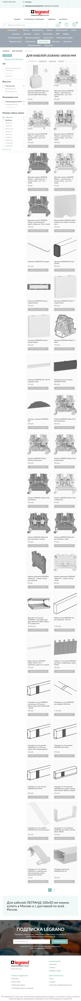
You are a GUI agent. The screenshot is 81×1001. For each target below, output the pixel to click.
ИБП (57, 34)
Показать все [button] (7, 149)
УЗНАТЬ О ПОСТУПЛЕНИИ (38, 103)
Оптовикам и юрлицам (34, 19)
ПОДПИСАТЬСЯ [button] (59, 941)
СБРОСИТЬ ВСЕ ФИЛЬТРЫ (13, 59)
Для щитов (67, 41)
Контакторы (47, 34)
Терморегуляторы (15, 38)
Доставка (53, 964)
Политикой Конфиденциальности (51, 946)
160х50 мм (9, 140)
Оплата (52, 967)
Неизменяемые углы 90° (13, 101)
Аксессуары (48, 45)
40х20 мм (8, 120)
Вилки (37, 34)
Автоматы (16, 34)
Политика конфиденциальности (61, 985)
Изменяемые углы (11, 104)
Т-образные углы (11, 107)
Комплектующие (34, 45)
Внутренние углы (11, 91)
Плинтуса (8, 76)
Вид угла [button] (7, 82)
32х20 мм (8, 126)
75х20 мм (8, 137)
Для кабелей (44, 41)
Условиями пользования (38, 948)
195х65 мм (9, 143)
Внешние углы (10, 89)
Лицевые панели (15, 41)
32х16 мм (8, 123)
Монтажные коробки (65, 38)
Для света (56, 41)
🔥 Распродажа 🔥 (12, 30)
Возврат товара (55, 971)
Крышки (8, 73)
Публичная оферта (18, 985)
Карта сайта (16, 982)
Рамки (73, 30)
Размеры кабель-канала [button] (13, 113)
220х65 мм (9, 146)
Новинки (51, 19)
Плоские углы (10, 86)
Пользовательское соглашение (22, 988)
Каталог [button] (17, 19)
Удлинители (48, 38)
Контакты (63, 19)
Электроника (30, 41)
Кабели (49, 30)
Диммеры (27, 34)
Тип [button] (4, 64)
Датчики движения (32, 38)
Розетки (26, 30)
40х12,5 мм (9, 129)
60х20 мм (8, 134)
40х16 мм (8, 131)
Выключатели (38, 30)
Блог (51, 979)
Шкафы (66, 34)
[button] (66, 24)
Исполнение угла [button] (10, 97)
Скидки (52, 982)
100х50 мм (9, 117)
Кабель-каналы (62, 30)
